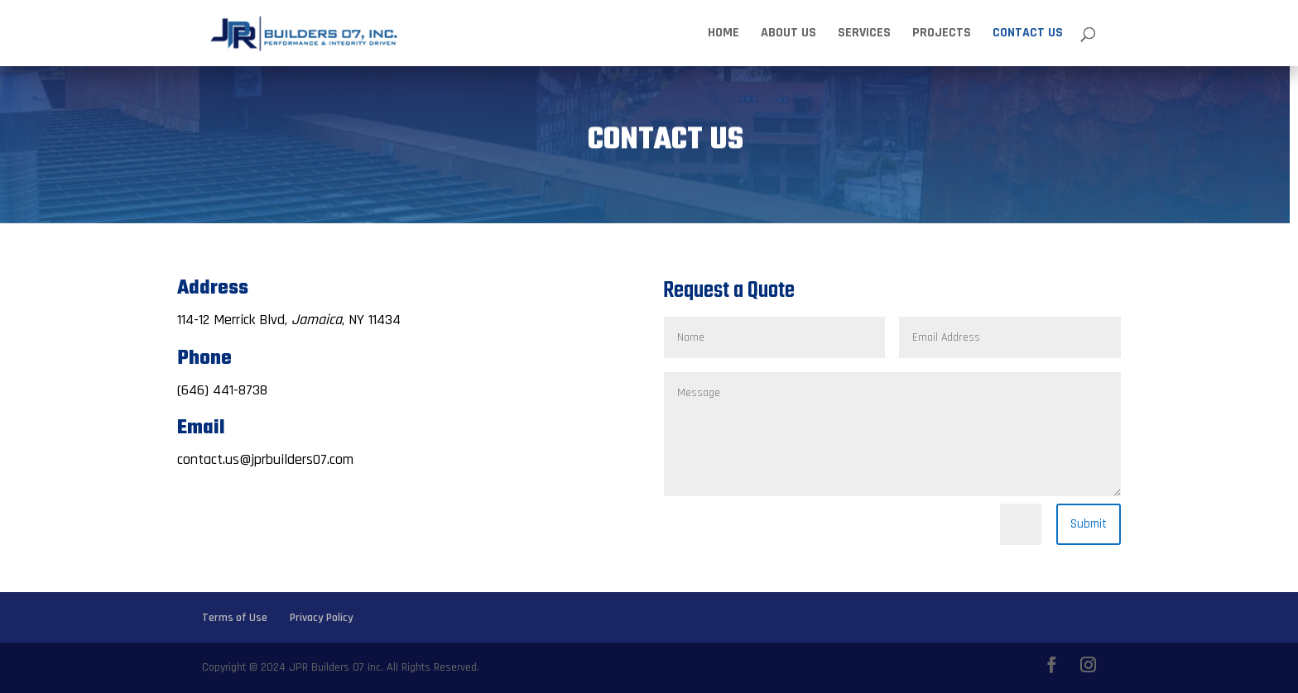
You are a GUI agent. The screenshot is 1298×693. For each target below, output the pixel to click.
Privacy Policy (321, 617)
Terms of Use (234, 617)
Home (723, 34)
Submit (1088, 524)
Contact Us (1028, 34)
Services (864, 34)
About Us (788, 34)
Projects (941, 34)
